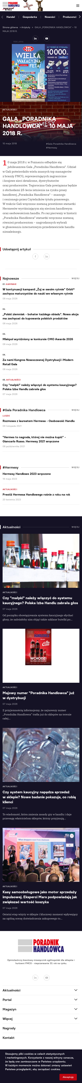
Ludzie (6, 416)
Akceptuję (68, 1077)
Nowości (50, 16)
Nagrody (9, 1028)
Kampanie (11, 284)
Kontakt (8, 1038)
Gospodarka (30, 16)
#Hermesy (51, 147)
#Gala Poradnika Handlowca (61, 144)
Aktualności (13, 380)
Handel (10, 16)
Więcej (75, 278)
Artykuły (25, 27)
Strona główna (10, 27)
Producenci (69, 16)
